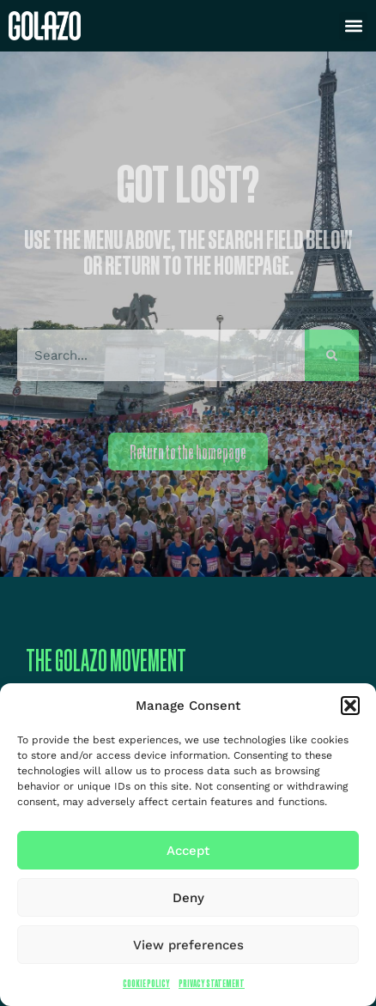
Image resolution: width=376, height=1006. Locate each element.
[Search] (332, 355)
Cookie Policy (146, 983)
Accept (188, 850)
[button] (350, 705)
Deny (188, 898)
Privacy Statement (212, 983)
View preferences (188, 945)
